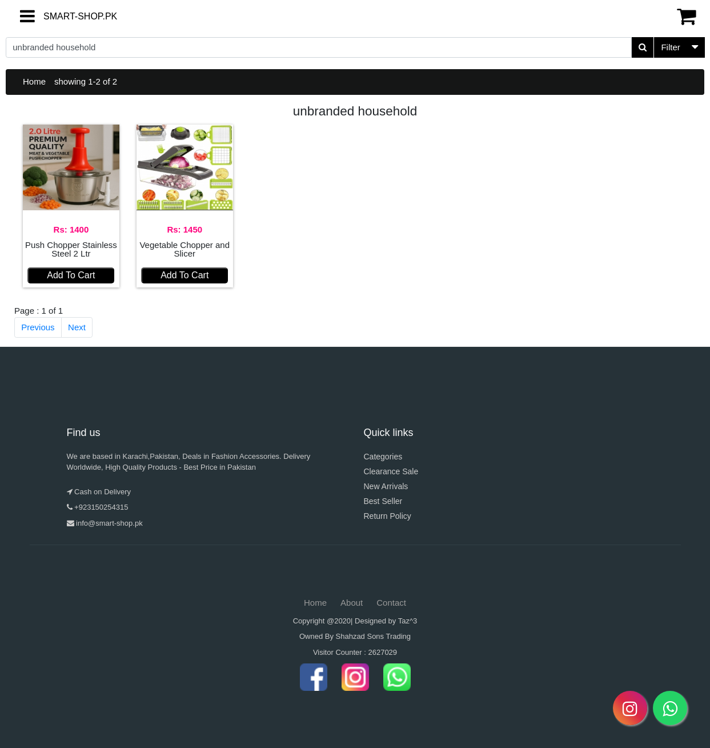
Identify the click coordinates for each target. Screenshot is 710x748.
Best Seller (383, 501)
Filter (670, 47)
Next (77, 327)
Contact (391, 602)
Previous (37, 327)
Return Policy (387, 516)
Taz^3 (408, 621)
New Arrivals (386, 486)
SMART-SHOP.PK (60, 16)
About (351, 602)
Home (34, 81)
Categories (383, 456)
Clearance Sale (391, 471)
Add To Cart (71, 275)
